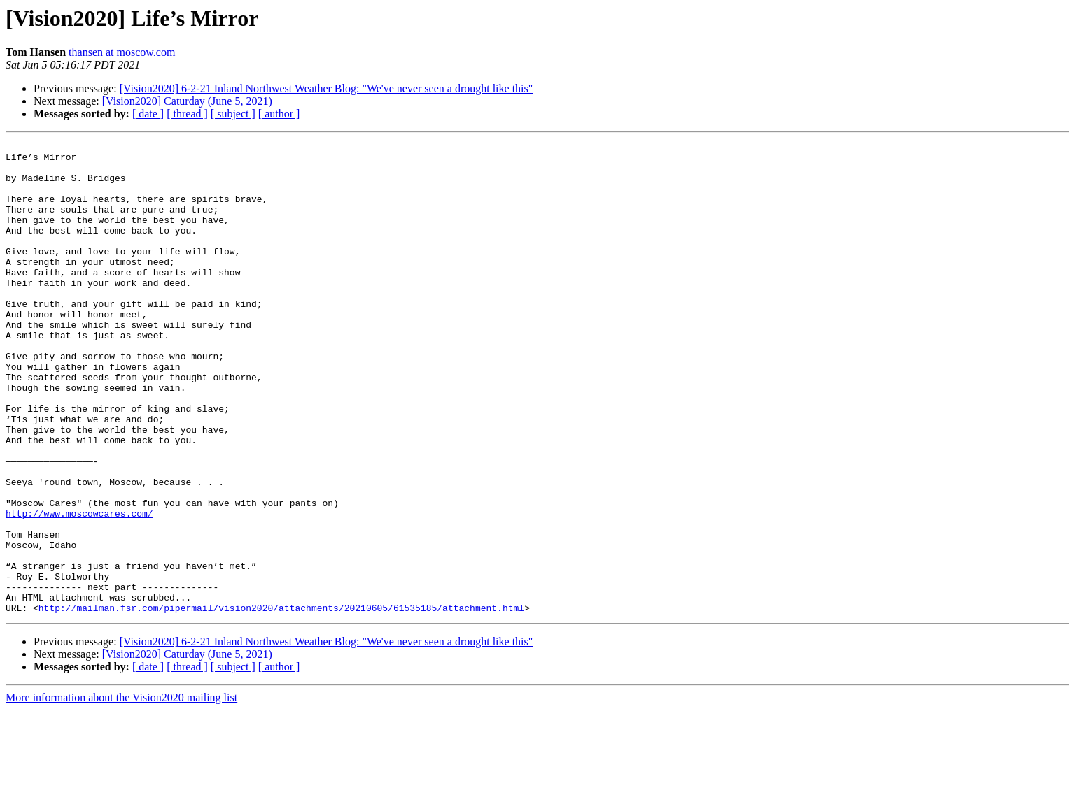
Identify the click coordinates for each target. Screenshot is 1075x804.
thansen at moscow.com (122, 52)
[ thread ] (187, 114)
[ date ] (148, 114)
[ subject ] (233, 114)
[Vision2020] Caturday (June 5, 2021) (187, 101)
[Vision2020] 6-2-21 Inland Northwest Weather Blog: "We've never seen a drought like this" (326, 88)
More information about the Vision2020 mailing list (121, 792)
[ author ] (279, 114)
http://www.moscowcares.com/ (79, 588)
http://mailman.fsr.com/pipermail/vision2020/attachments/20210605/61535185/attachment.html (281, 702)
